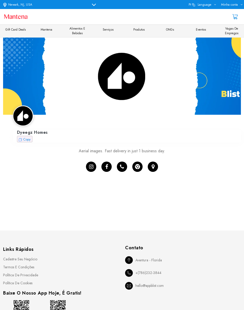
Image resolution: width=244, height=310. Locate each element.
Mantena (46, 29)
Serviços (108, 29)
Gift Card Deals (15, 29)
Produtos (139, 29)
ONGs (170, 29)
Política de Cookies (17, 283)
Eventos (201, 29)
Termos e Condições (18, 267)
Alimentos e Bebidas (77, 31)
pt (200, 4)
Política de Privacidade (20, 275)
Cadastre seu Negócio (20, 259)
